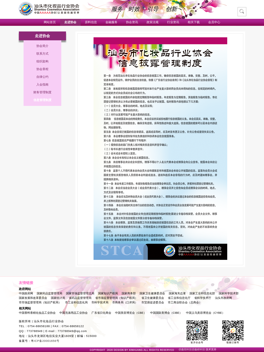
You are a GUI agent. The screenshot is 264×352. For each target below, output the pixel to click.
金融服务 (111, 22)
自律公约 (42, 76)
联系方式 (42, 53)
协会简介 (42, 45)
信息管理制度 (42, 100)
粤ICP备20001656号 (45, 340)
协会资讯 (132, 22)
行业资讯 (173, 22)
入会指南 (42, 84)
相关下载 (194, 22)
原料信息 (91, 22)
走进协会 (70, 22)
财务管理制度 (42, 92)
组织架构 (42, 61)
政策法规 (153, 22)
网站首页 (50, 22)
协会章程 (42, 69)
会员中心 (214, 22)
